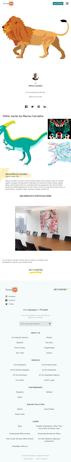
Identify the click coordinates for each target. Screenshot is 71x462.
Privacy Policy (28, 459)
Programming (49, 348)
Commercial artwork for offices (49, 433)
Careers (49, 353)
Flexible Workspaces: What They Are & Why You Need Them (49, 427)
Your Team (20, 353)
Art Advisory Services (20, 337)
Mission (49, 337)
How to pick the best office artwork (20, 439)
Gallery (20, 409)
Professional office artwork (19, 433)
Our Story (49, 342)
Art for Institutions (20, 375)
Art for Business (20, 365)
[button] (67, 3)
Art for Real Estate (49, 365)
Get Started (58, 3)
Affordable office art (20, 446)
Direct (20, 397)
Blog (20, 426)
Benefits (20, 342)
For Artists (20, 380)
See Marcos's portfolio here (35, 196)
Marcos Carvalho (35, 85)
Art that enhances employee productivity (49, 440)
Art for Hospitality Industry (49, 375)
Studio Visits (20, 414)
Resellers (20, 392)
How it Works (19, 348)
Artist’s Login (49, 380)
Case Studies (49, 409)
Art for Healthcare (49, 370)
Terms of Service (41, 459)
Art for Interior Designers (19, 370)
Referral (49, 392)
